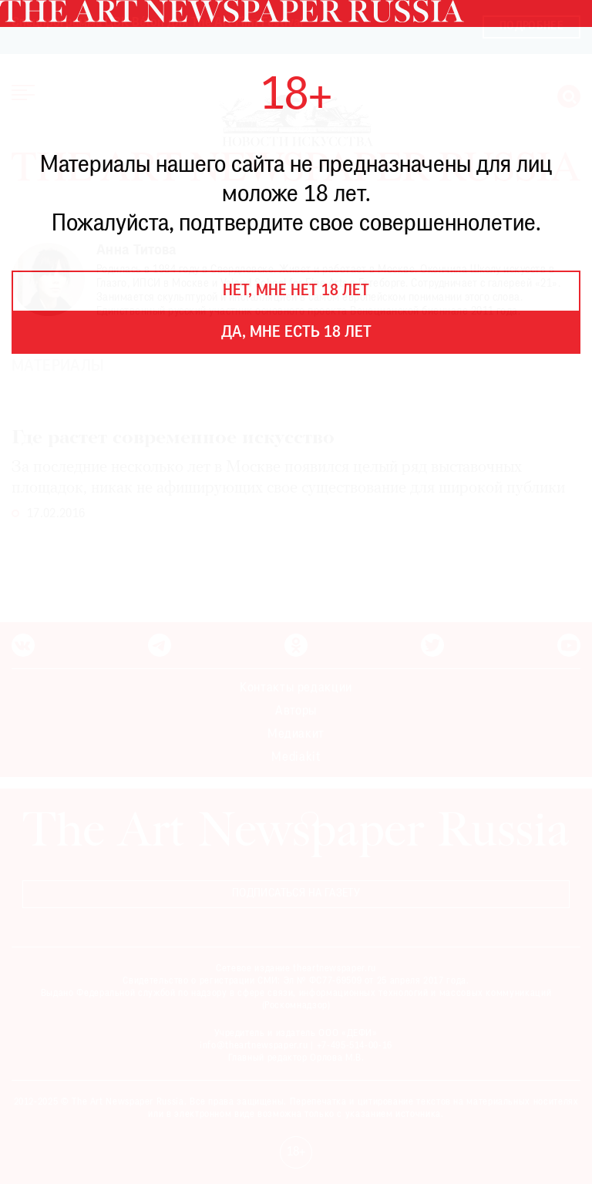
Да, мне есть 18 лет (296, 333)
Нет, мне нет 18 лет (296, 291)
